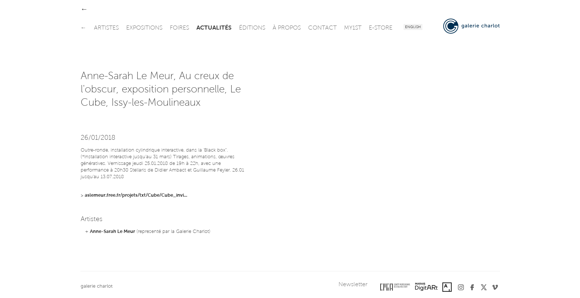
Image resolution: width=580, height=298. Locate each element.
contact (322, 28)
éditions (252, 28)
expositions (144, 28)
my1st (352, 28)
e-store (380, 28)
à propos (287, 28)
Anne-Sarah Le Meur (112, 231)
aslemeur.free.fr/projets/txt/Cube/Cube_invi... (136, 195)
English (413, 27)
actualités (214, 28)
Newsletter (352, 285)
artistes (106, 28)
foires (179, 28)
